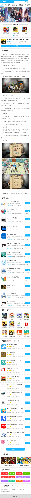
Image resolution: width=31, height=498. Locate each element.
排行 (18, 341)
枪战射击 (14, 5)
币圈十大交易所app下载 (18, 489)
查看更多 (10, 198)
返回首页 (15, 496)
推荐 (9, 341)
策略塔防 (7, 5)
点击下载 (16, 46)
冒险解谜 (9, 41)
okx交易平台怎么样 (5, 491)
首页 (2, 5)
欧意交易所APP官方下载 (7, 489)
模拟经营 (21, 5)
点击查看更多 (15, 449)
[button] (13, 35)
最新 (13, 341)
